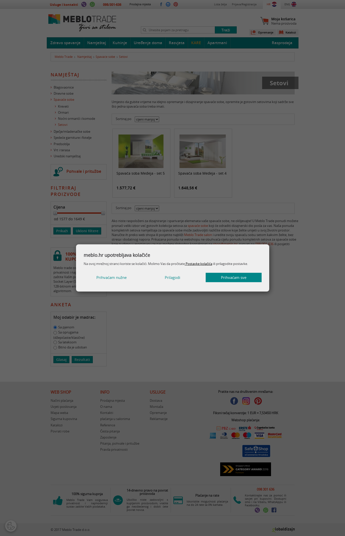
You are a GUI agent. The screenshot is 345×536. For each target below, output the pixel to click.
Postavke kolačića (198, 263)
